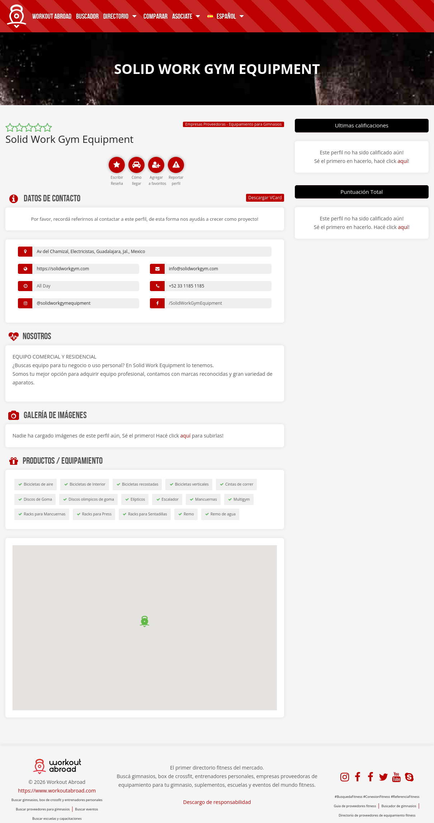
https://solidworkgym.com (63, 269)
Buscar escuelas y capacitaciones (56, 818)
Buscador (87, 16)
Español (226, 16)
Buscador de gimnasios (398, 806)
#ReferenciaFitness (405, 796)
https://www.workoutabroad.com (57, 790)
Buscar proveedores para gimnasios (43, 809)
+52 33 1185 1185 (186, 286)
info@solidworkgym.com (193, 269)
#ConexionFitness (376, 796)
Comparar (155, 16)
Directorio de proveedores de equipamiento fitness (377, 815)
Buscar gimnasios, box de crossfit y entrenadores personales (57, 800)
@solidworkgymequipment (63, 303)
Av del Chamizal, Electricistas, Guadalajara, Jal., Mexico (91, 251)
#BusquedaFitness (348, 796)
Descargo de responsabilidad (217, 802)
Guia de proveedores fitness (355, 806)
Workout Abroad (51, 16)
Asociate (187, 16)
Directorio (121, 16)
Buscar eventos (86, 809)
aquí (185, 435)
